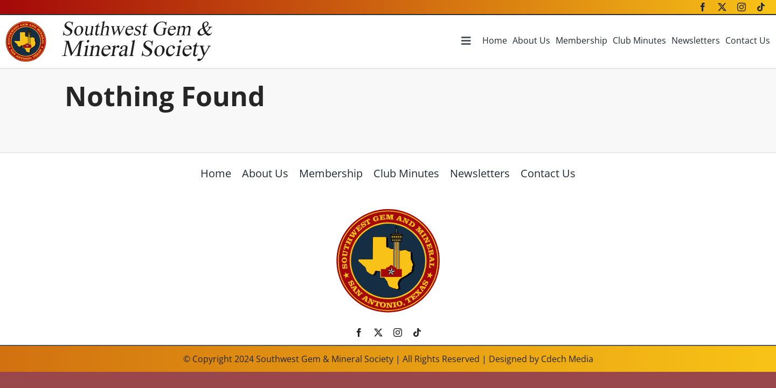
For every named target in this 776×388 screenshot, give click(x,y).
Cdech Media (567, 359)
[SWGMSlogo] (388, 212)
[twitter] (722, 7)
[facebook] (702, 7)
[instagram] (741, 7)
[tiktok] (761, 7)
